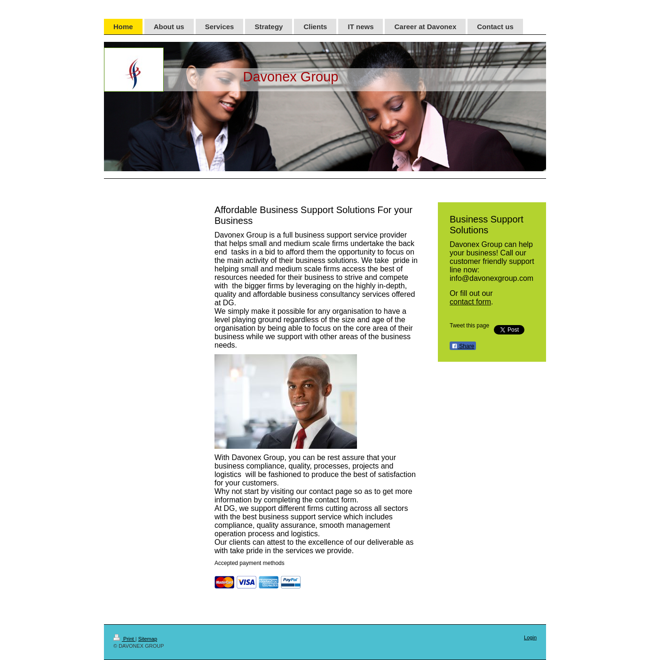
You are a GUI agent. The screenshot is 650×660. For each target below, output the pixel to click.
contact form (470, 302)
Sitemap (147, 639)
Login (530, 637)
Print (124, 639)
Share (463, 346)
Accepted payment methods (249, 563)
